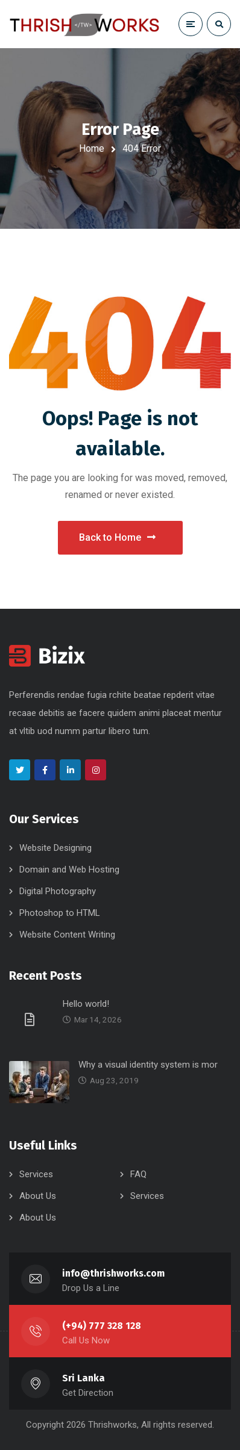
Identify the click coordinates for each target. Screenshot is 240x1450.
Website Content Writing (67, 934)
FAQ (138, 1174)
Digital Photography (57, 891)
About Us (37, 1195)
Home (91, 148)
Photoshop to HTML (59, 912)
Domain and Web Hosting (69, 869)
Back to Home (117, 537)
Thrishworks (112, 1424)
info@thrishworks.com (113, 1273)
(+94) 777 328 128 (101, 1325)
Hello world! (86, 1003)
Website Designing (55, 847)
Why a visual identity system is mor (148, 1064)
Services (36, 1174)
